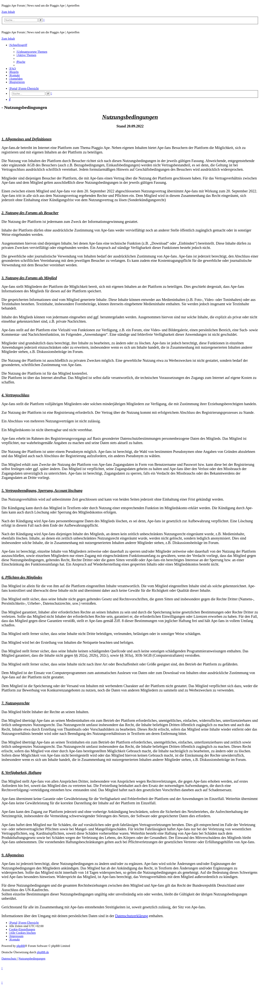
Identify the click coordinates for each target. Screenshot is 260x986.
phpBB (20, 945)
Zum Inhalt (8, 11)
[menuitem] (31, 51)
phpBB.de (43, 952)
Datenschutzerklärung (131, 916)
